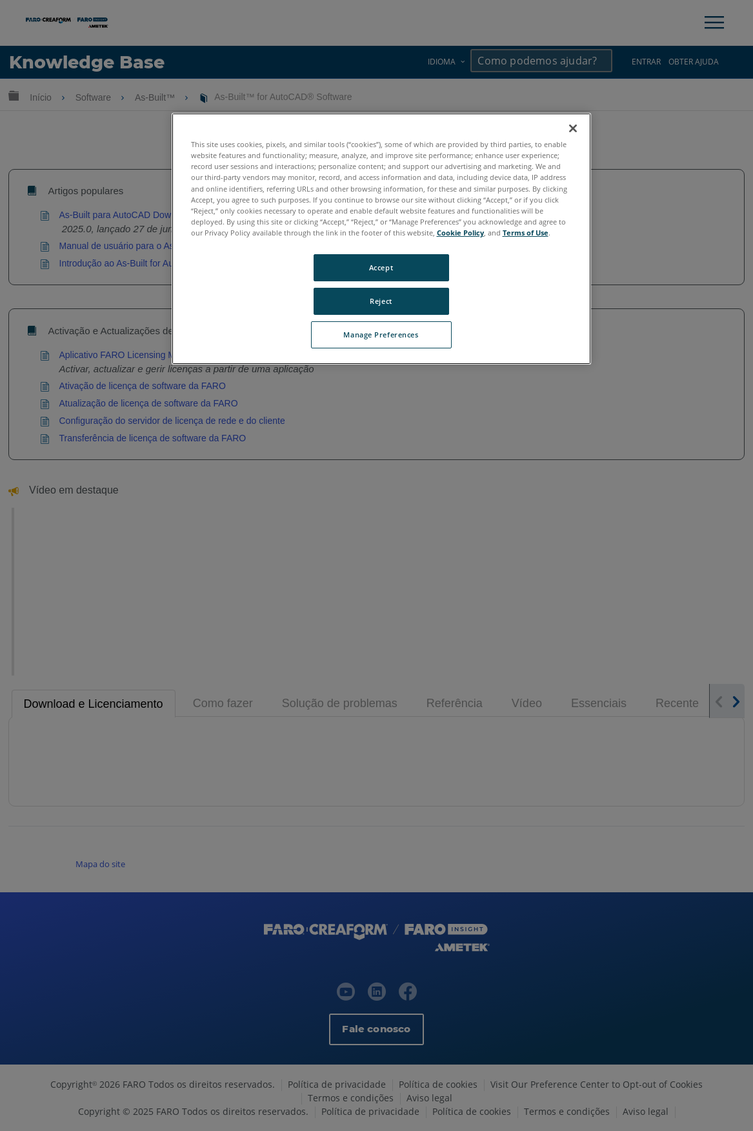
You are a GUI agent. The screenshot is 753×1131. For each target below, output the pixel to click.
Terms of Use (525, 232)
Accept (381, 267)
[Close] (573, 128)
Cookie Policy (460, 232)
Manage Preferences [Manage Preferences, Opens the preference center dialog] (380, 334)
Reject (381, 301)
